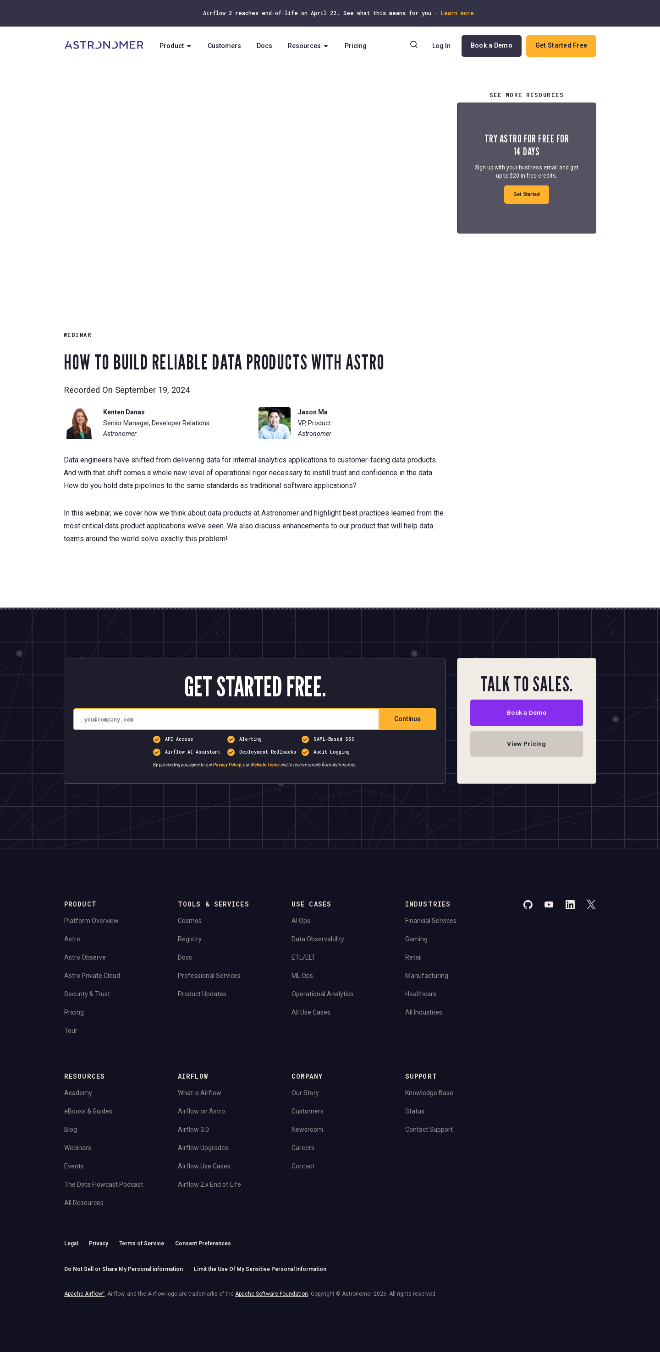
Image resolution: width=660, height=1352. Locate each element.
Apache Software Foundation (271, 1294)
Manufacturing (426, 975)
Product (176, 45)
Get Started (526, 194)
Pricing (356, 45)
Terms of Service (141, 1243)
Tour (70, 1030)
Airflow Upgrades (203, 1147)
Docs (265, 45)
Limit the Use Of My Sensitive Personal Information (260, 1269)
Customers (225, 45)
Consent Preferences (203, 1243)
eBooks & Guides (88, 1111)
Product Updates (202, 994)
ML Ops (302, 975)
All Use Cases (311, 1012)
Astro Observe (85, 957)
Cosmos (190, 920)
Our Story (305, 1093)
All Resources (84, 1202)
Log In (441, 45)
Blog (70, 1129)
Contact (303, 1166)
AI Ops (301, 920)
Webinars (77, 1147)
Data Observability (318, 939)
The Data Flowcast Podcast (103, 1184)
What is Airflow (199, 1093)
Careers (303, 1147)
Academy (78, 1093)
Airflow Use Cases (204, 1166)
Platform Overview (91, 920)
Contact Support (429, 1129)
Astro (72, 939)
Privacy (98, 1243)
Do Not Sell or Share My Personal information (123, 1269)
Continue (407, 718)
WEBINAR (78, 334)
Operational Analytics (322, 994)
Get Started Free (561, 45)
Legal (71, 1243)
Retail (413, 957)
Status (414, 1111)
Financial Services (430, 920)
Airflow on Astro (201, 1111)
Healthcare (421, 994)
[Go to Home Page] (104, 46)
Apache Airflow (84, 1294)
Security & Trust (87, 994)
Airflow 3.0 (193, 1129)
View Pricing (526, 744)
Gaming (416, 939)
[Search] (414, 46)
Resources (309, 45)
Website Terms (265, 764)
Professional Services (209, 975)
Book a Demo (491, 45)
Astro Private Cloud (92, 975)
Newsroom (307, 1129)
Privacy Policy (227, 764)
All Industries (423, 1012)
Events (74, 1166)
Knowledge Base (429, 1093)
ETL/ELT (303, 957)
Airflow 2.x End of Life (209, 1184)
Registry (190, 939)
